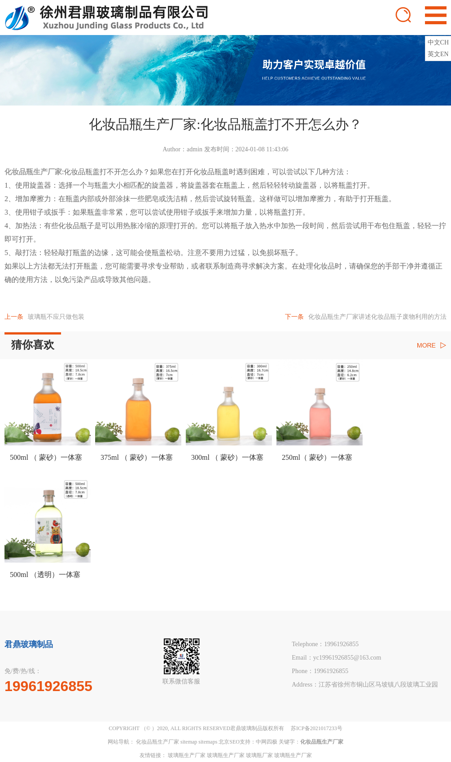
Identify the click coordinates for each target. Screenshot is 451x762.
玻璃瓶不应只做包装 (44, 316)
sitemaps (207, 742)
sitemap (188, 742)
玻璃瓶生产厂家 (187, 755)
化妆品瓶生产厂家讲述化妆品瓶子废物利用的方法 (366, 316)
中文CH (438, 42)
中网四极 (266, 742)
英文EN (438, 54)
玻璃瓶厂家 (259, 755)
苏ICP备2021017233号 (316, 728)
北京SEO (229, 742)
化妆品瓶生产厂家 (157, 742)
